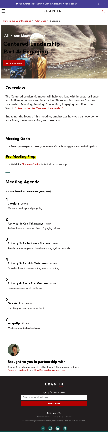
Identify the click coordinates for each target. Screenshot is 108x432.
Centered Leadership (18, 370)
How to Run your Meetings (17, 21)
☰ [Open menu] (3, 11)
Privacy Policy (58, 417)
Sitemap (69, 417)
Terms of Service (43, 417)
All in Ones (40, 21)
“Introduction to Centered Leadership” (39, 108)
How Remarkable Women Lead (50, 370)
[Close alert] (102, 3)
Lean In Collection (78, 421)
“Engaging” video (31, 164)
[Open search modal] (103, 12)
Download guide (13, 63)
